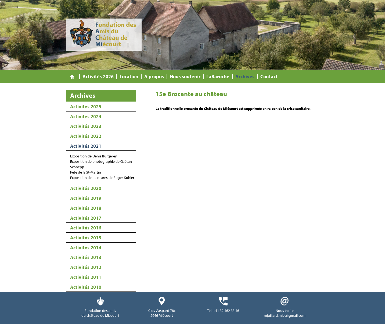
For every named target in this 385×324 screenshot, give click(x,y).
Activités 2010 (85, 287)
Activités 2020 (85, 188)
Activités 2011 (85, 277)
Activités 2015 (85, 238)
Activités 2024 (85, 116)
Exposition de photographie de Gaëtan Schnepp (101, 164)
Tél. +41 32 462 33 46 (223, 310)
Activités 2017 (85, 218)
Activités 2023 (85, 126)
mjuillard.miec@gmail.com (284, 315)
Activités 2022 (85, 136)
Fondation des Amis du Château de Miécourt (104, 35)
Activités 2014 (85, 247)
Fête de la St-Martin (85, 172)
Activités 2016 (85, 228)
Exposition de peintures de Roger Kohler (102, 177)
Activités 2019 (85, 198)
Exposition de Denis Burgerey (93, 156)
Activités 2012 (85, 267)
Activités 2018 (85, 208)
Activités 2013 (85, 257)
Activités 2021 (85, 146)
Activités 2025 (85, 106)
